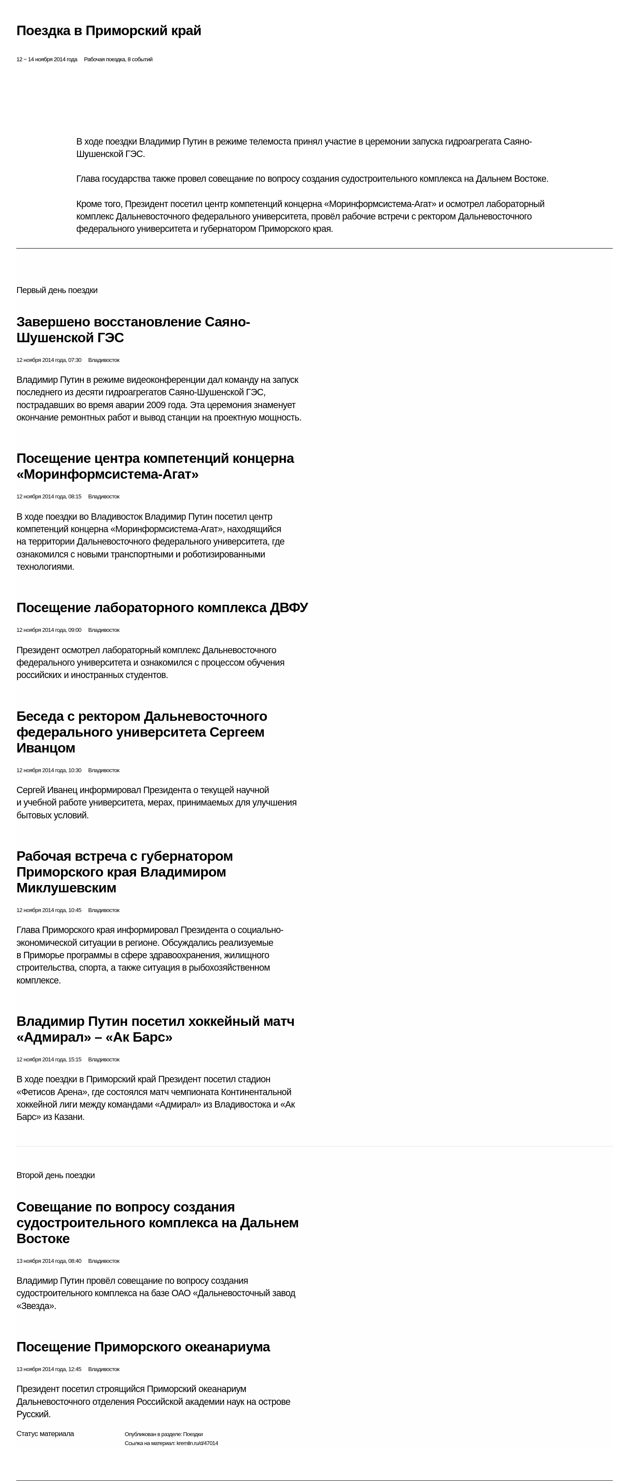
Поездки (193, 1434)
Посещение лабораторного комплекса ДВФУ (162, 607)
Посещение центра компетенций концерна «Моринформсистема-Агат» (155, 466)
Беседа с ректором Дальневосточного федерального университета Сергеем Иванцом (141, 731)
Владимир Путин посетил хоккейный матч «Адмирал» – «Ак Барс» (155, 1029)
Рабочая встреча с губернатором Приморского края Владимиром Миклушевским (124, 871)
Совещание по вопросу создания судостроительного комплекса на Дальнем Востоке (157, 1222)
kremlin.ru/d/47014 (197, 1443)
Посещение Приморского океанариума (143, 1346)
